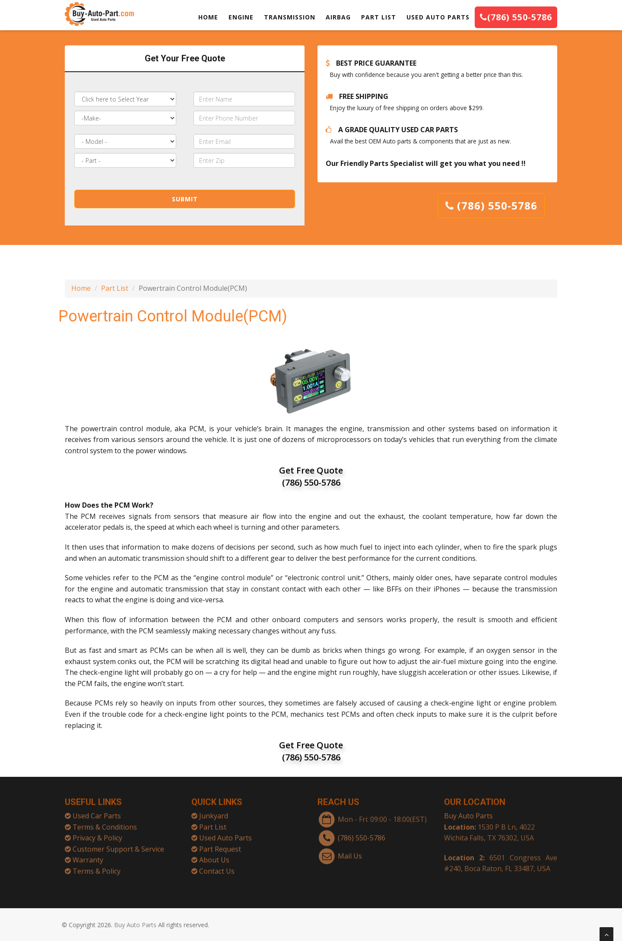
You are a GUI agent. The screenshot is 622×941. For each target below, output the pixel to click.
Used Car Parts (97, 812)
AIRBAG (338, 17)
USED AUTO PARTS (438, 17)
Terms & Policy (97, 867)
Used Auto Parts (225, 834)
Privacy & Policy (97, 834)
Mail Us (350, 852)
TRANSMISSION (289, 17)
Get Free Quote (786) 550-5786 (311, 476)
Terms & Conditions (105, 823)
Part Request (220, 845)
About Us (214, 857)
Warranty (88, 857)
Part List (114, 288)
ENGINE (241, 17)
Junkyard (213, 812)
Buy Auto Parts (468, 812)
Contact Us (217, 867)
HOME (208, 17)
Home (81, 288)
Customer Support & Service (118, 845)
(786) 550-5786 (516, 17)
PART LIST (378, 17)
